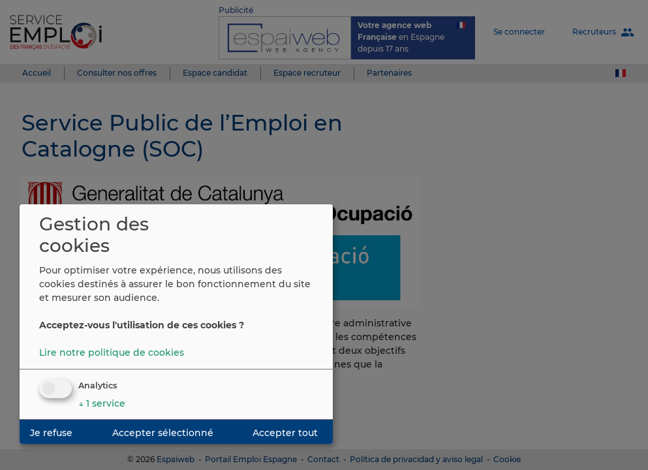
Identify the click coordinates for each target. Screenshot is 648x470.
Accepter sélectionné (162, 433)
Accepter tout (285, 433)
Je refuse (51, 433)
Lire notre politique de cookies (111, 352)
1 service (101, 403)
